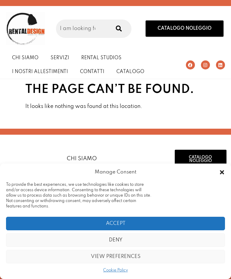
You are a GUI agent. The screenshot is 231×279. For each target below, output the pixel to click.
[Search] (117, 29)
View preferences (115, 256)
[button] (222, 172)
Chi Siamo (25, 58)
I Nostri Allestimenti (40, 71)
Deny (115, 240)
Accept (115, 223)
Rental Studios (101, 58)
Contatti (92, 71)
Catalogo (130, 71)
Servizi (60, 58)
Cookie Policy (115, 270)
